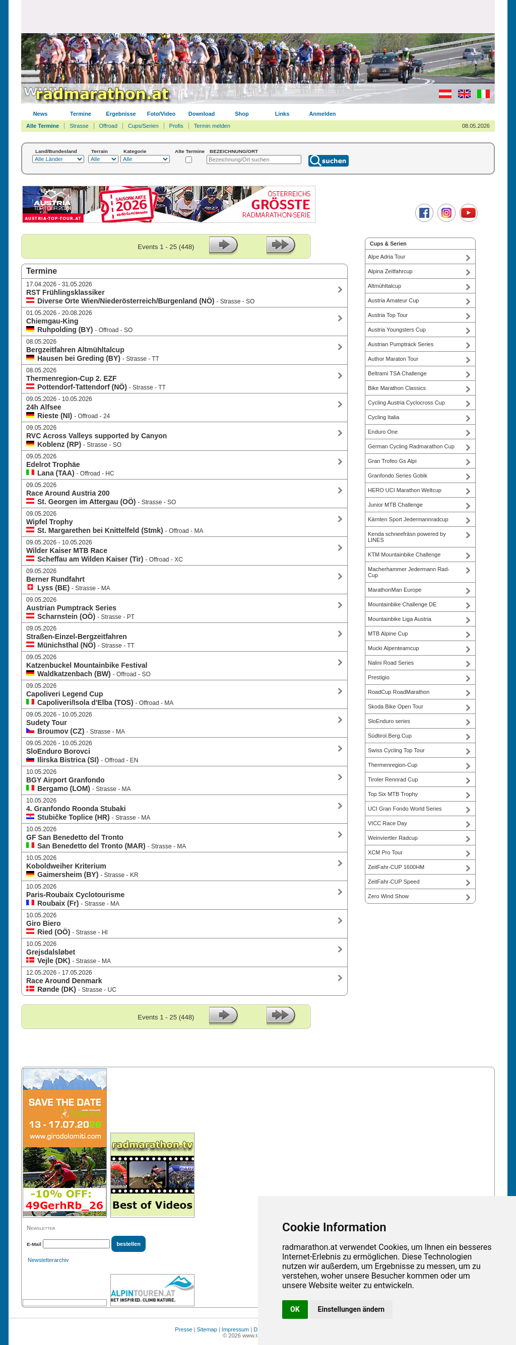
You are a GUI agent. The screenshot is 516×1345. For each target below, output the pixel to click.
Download (201, 114)
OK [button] (295, 1309)
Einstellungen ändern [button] (351, 1309)
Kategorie (135, 151)
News (40, 114)
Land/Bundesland (56, 151)
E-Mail (34, 1244)
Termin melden (212, 126)
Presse (183, 1329)
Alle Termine (42, 126)
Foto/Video (161, 114)
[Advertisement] (258, 16)
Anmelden (322, 114)
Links (282, 114)
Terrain (99, 151)
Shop (242, 114)
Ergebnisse (121, 114)
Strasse (79, 126)
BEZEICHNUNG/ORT (234, 151)
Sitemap (207, 1329)
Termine (80, 114)
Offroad (108, 126)
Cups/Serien (143, 126)
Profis (176, 126)
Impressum (235, 1329)
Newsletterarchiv (48, 1260)
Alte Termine (190, 151)
